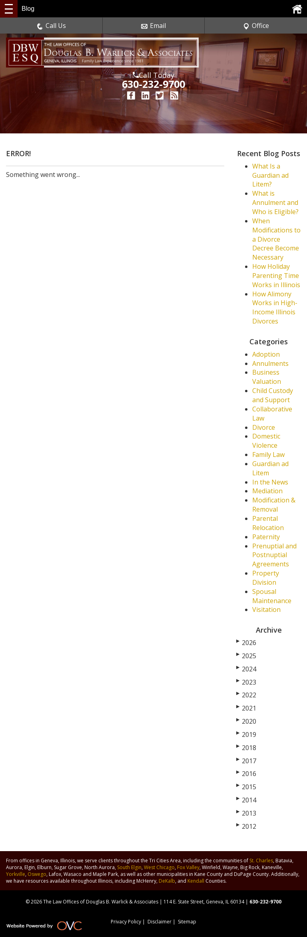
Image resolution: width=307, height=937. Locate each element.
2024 (246, 669)
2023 (246, 682)
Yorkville (15, 874)
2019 (246, 734)
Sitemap (187, 921)
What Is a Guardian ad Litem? (270, 175)
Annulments (270, 363)
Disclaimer (159, 921)
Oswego (37, 874)
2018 (246, 747)
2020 (246, 721)
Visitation (266, 609)
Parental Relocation (268, 523)
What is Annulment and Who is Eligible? (275, 202)
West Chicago (159, 867)
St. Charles (261, 860)
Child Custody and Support (272, 395)
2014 (246, 800)
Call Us (51, 25)
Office (256, 25)
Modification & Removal (273, 505)
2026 (246, 642)
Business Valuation (266, 377)
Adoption (266, 354)
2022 (246, 695)
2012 (246, 826)
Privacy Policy (126, 921)
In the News (270, 482)
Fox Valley (188, 867)
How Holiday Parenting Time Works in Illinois (276, 275)
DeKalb (167, 880)
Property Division (265, 578)
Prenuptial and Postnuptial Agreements (274, 555)
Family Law (268, 454)
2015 (246, 786)
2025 (246, 655)
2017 (246, 760)
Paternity (266, 536)
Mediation (267, 490)
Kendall (195, 880)
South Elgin (129, 867)
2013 (246, 813)
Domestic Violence (266, 441)
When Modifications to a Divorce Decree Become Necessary (276, 239)
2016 (246, 773)
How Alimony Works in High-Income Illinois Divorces (274, 308)
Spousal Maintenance (271, 596)
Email (153, 25)
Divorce (263, 427)
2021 (246, 708)
